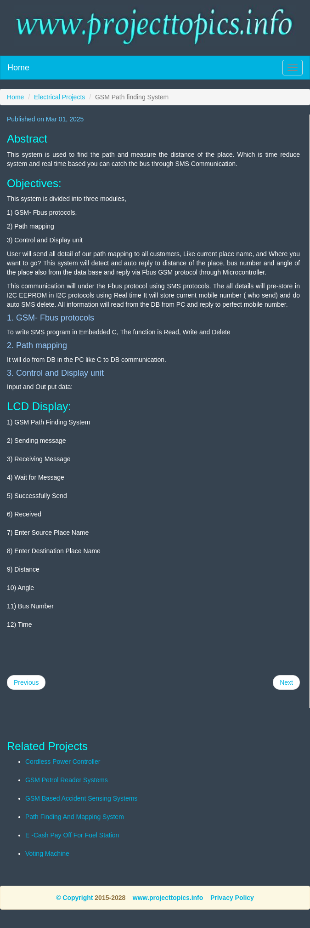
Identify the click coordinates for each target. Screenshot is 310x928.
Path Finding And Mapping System (74, 816)
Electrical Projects (59, 97)
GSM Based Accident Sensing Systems (81, 798)
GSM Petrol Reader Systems (66, 780)
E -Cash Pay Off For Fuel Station (72, 835)
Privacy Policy (232, 897)
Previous (26, 682)
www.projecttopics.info (168, 897)
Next (286, 682)
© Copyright (74, 897)
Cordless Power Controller (62, 761)
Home (18, 67)
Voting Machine (47, 853)
